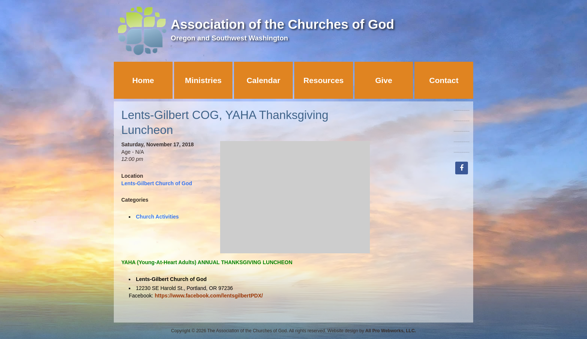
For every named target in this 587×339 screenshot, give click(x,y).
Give (383, 80)
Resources (324, 80)
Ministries (203, 80)
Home (143, 80)
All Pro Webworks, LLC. (390, 330)
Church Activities (157, 217)
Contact (444, 80)
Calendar (263, 80)
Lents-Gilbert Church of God (156, 183)
